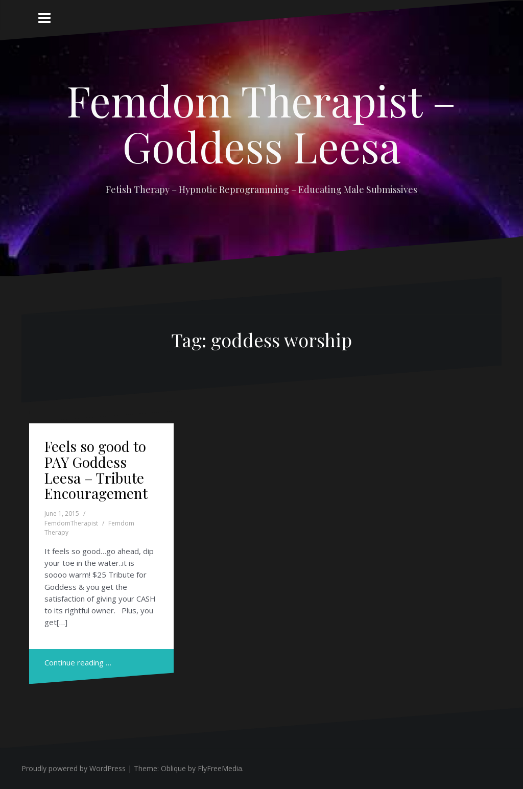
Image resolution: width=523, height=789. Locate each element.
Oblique (173, 768)
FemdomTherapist (71, 523)
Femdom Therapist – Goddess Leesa (261, 123)
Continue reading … (77, 662)
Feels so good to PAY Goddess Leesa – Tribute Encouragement (96, 470)
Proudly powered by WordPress (73, 768)
